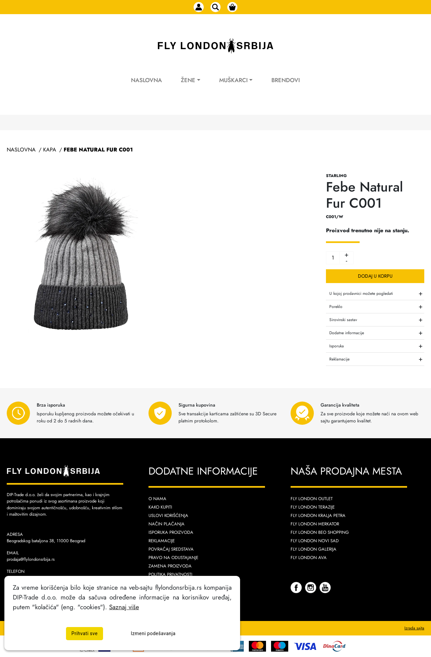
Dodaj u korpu (375, 276)
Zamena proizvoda (170, 566)
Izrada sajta (414, 628)
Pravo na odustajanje (173, 557)
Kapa (49, 149)
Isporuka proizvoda (170, 532)
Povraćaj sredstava (171, 549)
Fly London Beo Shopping (320, 532)
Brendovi (285, 80)
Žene (188, 80)
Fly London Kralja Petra (318, 515)
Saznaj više (124, 607)
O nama (157, 498)
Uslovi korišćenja (168, 515)
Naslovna (146, 80)
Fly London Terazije (313, 507)
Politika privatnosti (170, 574)
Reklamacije (161, 541)
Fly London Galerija (313, 549)
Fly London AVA (309, 557)
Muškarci (233, 80)
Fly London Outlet (312, 498)
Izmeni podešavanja (153, 633)
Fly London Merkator (315, 524)
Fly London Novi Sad (315, 541)
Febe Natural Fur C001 (98, 149)
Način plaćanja (166, 524)
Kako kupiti (160, 507)
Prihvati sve (84, 633)
